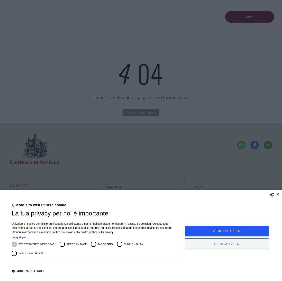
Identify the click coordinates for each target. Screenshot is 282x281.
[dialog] (141, 235)
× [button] (277, 194)
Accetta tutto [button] (227, 230)
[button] (96, 271)
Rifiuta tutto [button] (227, 243)
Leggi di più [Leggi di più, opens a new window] (19, 237)
